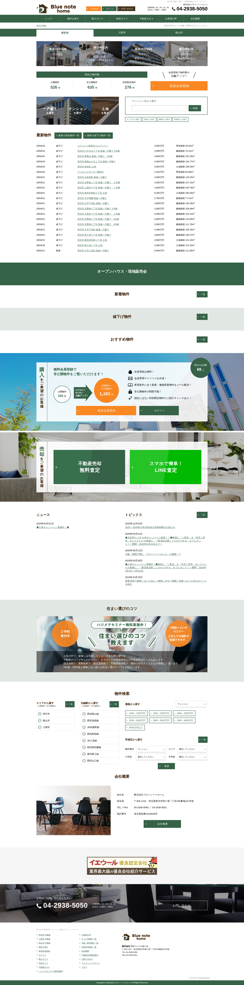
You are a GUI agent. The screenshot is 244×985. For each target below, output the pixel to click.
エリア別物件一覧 (89, 939)
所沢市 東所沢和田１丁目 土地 (92, 240)
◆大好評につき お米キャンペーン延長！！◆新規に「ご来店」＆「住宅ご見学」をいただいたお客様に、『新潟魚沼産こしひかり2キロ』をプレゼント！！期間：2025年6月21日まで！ (165, 540)
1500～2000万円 (161, 713)
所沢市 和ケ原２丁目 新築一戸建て (94, 235)
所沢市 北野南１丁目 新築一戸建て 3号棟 (98, 224)
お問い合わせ (87, 959)
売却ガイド (43, 963)
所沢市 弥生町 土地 (86, 166)
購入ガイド (43, 959)
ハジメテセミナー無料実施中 (51, 971)
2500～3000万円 (137, 720)
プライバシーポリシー (91, 963)
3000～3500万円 (161, 720)
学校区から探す (180, 119)
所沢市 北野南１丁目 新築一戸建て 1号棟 (97, 208)
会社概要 (85, 951)
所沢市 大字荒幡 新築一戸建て (92, 198)
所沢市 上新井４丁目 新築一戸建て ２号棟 (98, 214)
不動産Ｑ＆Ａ (44, 967)
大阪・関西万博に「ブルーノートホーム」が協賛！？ (153, 554)
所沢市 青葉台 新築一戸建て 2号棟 (95, 156)
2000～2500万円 (185, 713)
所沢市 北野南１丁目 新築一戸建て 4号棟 (98, 219)
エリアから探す (133, 119)
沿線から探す (149, 119)
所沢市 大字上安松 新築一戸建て (93, 250)
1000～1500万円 (137, 713)
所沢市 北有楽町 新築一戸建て (92, 177)
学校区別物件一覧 (89, 947)
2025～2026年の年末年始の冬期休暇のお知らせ (150, 527)
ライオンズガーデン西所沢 (90, 172)
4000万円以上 (136, 727)
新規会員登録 (44, 951)
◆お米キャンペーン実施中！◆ (52, 527)
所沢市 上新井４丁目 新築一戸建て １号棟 (98, 187)
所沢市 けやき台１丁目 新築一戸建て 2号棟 (98, 151)
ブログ (84, 967)
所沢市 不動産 (41, 25)
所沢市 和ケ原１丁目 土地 (90, 245)
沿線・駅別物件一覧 (90, 943)
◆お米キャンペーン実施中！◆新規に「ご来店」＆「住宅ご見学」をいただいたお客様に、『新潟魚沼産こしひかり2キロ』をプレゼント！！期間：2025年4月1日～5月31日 (166, 567)
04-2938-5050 (192, 9)
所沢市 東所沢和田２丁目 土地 (92, 193)
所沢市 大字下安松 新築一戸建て (93, 203)
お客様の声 (86, 935)
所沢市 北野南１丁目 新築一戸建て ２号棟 (98, 182)
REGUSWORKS (204, 978)
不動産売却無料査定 (90, 955)
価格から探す (164, 119)
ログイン (42, 955)
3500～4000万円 (185, 720)
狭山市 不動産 (44, 943)
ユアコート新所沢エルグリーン (92, 146)
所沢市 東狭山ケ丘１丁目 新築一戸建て (96, 161)
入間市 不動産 (44, 939)
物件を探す (43, 947)
